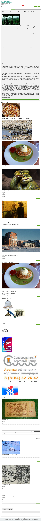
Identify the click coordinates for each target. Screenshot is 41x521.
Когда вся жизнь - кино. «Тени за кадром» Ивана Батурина (9, 222)
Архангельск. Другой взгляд (5, 252)
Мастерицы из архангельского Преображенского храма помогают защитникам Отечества (13, 460)
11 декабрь (3, 194)
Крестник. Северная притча (5, 321)
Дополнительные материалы (7, 509)
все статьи (38, 296)
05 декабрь (3, 258)
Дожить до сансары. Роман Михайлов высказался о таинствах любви (11, 218)
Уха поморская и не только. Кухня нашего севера (8, 293)
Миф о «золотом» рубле (5, 419)
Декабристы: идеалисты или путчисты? (7, 193)
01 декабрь (3, 294)
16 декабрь (3, 256)
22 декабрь (3, 254)
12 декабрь (3, 292)
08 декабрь (3, 423)
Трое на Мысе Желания (5, 257)
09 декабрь (3, 488)
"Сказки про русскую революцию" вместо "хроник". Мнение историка (11, 220)
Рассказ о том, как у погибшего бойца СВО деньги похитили (9, 255)
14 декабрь (3, 192)
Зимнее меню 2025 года (5, 295)
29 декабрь (3, 495)
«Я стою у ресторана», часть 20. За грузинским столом (9, 291)
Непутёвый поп (4, 323)
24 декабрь (3, 486)
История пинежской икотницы (6, 484)
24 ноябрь (2, 196)
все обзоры (38, 225)
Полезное (20, 512)
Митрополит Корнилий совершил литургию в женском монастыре (10, 454)
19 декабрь (3, 421)
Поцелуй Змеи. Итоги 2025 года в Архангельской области (9, 190)
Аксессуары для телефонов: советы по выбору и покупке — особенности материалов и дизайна (14, 496)
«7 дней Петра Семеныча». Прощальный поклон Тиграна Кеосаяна (10, 224)
